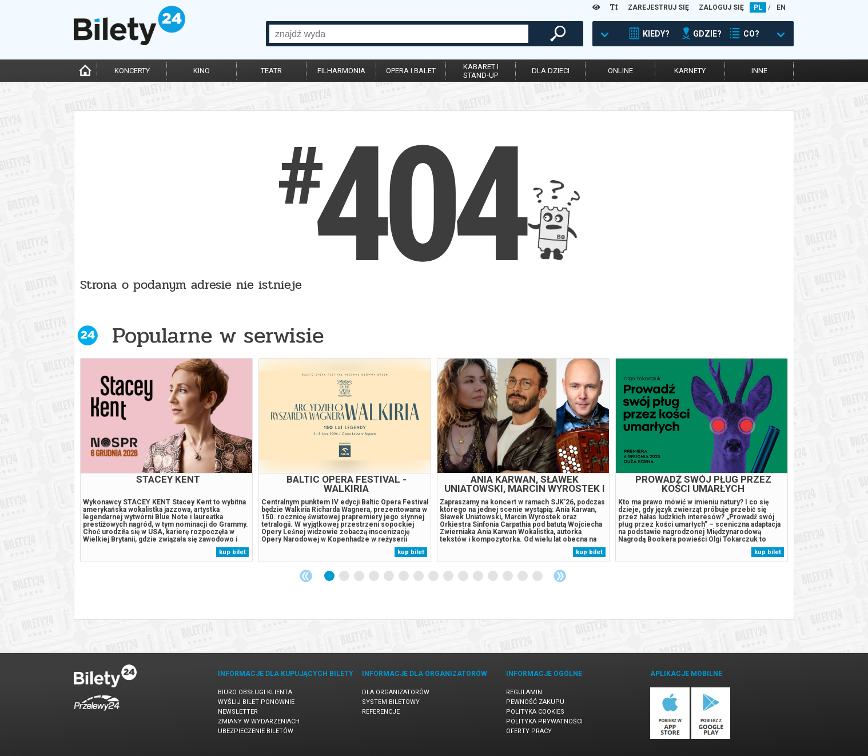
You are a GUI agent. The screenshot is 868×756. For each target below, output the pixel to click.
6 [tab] (404, 576)
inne (759, 70)
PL (758, 7)
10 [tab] (463, 576)
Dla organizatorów (395, 692)
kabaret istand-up (481, 70)
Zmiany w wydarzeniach (259, 721)
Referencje (381, 711)
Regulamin (524, 692)
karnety (690, 70)
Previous (306, 576)
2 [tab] (345, 576)
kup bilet (232, 552)
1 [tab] (330, 576)
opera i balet (411, 70)
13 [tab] (508, 576)
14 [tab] (523, 576)
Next (560, 576)
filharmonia (341, 70)
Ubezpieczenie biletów (255, 731)
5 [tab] (389, 576)
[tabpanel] (166, 460)
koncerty (132, 70)
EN (781, 7)
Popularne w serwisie (218, 335)
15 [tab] (538, 576)
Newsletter (238, 711)
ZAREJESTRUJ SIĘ (658, 7)
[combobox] (399, 33)
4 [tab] (374, 576)
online (620, 70)
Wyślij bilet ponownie (256, 702)
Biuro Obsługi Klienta (255, 692)
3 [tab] (359, 576)
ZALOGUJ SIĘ (721, 7)
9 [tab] (449, 576)
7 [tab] (419, 576)
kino (201, 70)
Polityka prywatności (544, 721)
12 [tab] (493, 576)
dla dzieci (551, 70)
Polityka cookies (535, 711)
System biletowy (391, 702)
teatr (271, 70)
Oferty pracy (529, 731)
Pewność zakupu (535, 702)
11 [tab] (478, 576)
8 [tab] (434, 576)
